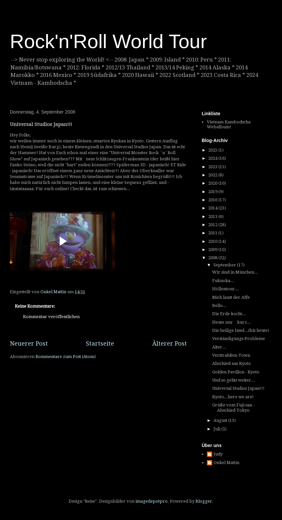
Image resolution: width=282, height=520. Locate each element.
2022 (213, 174)
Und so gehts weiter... (233, 380)
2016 (213, 199)
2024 (213, 158)
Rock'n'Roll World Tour (108, 41)
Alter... (219, 347)
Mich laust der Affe (231, 297)
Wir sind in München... (235, 272)
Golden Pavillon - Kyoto (235, 371)
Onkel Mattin (226, 462)
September (225, 264)
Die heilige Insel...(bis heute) (240, 330)
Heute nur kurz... (231, 322)
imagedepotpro (151, 501)
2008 (213, 257)
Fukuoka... (223, 280)
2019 (213, 191)
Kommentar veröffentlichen (51, 316)
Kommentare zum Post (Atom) (65, 356)
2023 (213, 166)
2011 (213, 232)
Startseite (100, 343)
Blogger (203, 501)
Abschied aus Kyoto (231, 363)
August (220, 420)
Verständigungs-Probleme (238, 338)
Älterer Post (169, 343)
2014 (213, 208)
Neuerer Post (29, 343)
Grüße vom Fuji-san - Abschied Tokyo (233, 408)
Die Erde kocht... (229, 313)
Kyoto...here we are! (233, 396)
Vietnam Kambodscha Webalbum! (229, 124)
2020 (213, 183)
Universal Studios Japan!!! (238, 388)
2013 (213, 216)
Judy (218, 454)
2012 (213, 224)
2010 (213, 241)
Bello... (219, 305)
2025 (213, 150)
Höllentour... (225, 288)
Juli (217, 428)
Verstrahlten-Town (231, 355)
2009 (213, 249)
